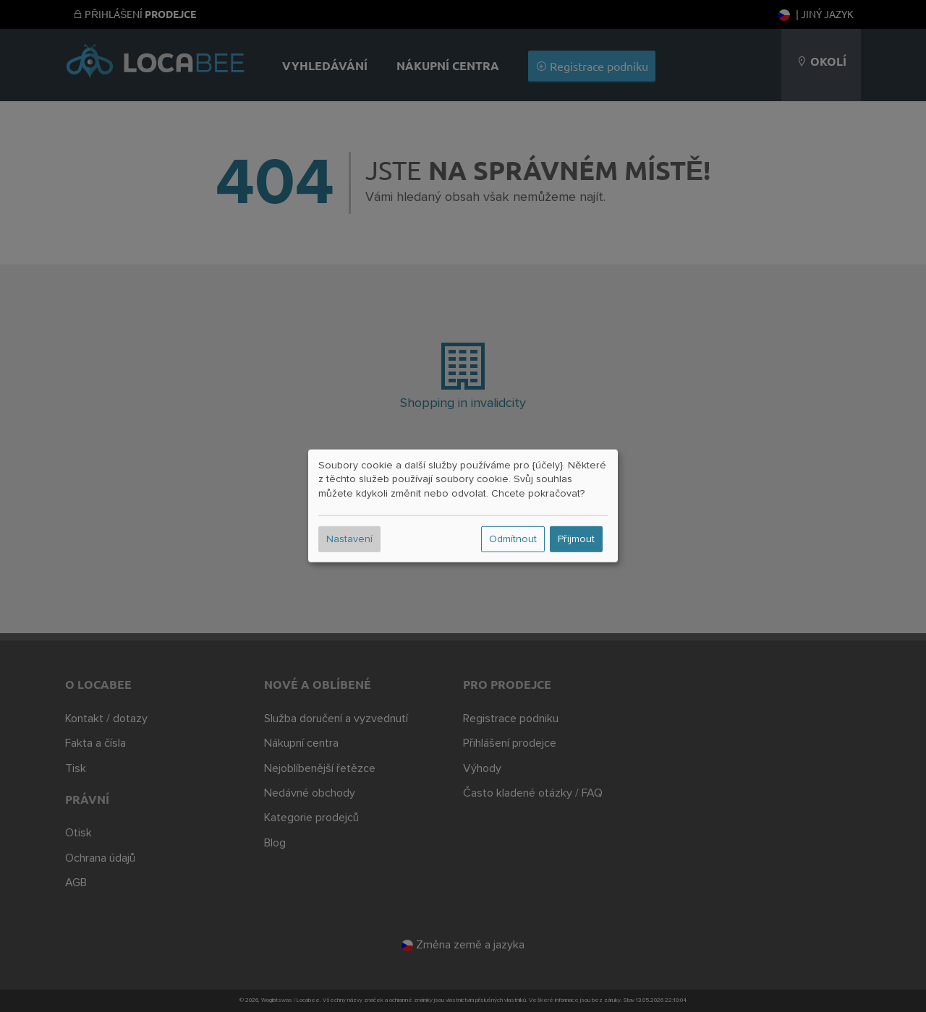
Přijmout (576, 539)
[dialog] (463, 506)
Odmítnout (513, 539)
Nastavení (349, 539)
